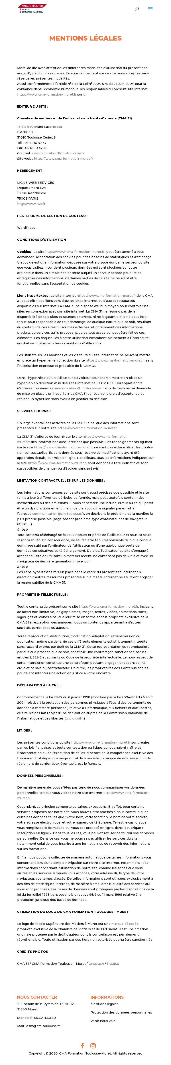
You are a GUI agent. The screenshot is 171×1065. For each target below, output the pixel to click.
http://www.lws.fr (31, 204)
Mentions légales (104, 1004)
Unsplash (96, 964)
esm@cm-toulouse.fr (43, 1026)
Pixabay (113, 964)
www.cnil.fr (75, 718)
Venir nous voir (103, 1021)
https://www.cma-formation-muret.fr (46, 94)
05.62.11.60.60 (45, 1018)
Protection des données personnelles (121, 1012)
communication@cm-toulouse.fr (58, 153)
